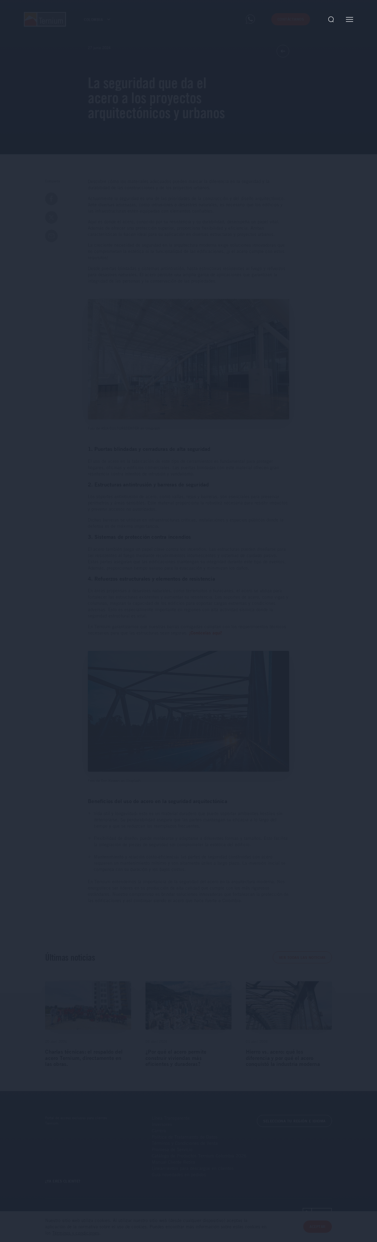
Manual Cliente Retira (173, 1162)
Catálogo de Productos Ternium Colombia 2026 (199, 1155)
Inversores (162, 1124)
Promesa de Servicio (172, 1149)
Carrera (159, 1130)
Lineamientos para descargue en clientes (193, 1168)
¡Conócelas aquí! (205, 633)
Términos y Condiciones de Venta (185, 1143)
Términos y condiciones (75, 1232)
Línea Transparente (171, 1118)
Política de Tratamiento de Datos (184, 1136)
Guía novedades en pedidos (179, 1174)
